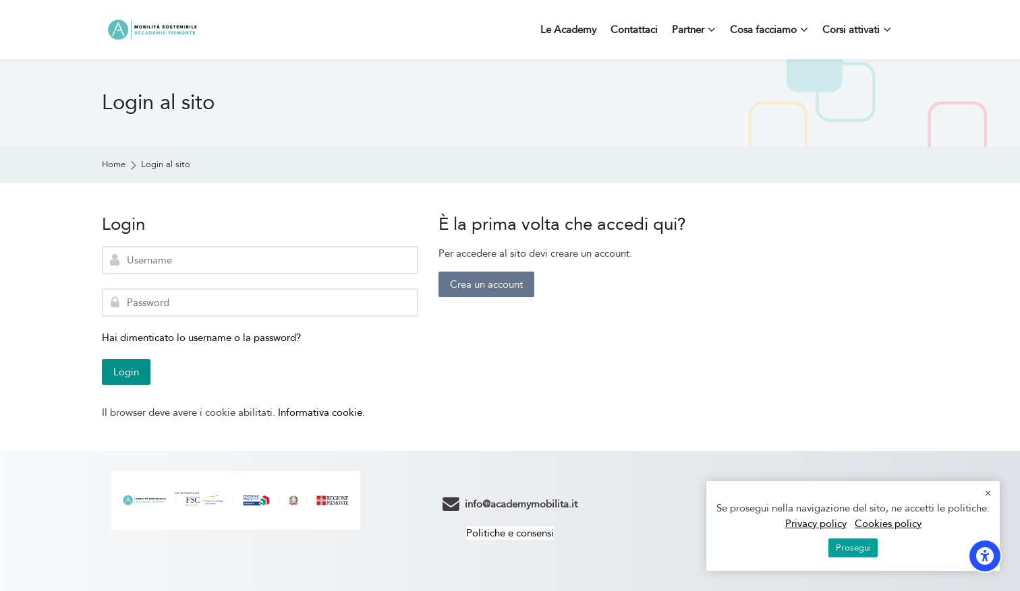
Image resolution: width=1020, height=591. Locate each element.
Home (113, 164)
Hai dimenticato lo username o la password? (201, 337)
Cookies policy (888, 523)
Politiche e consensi (510, 533)
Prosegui (853, 548)
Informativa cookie (320, 412)
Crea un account (486, 284)
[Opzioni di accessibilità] (985, 556)
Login (126, 372)
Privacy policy (816, 523)
